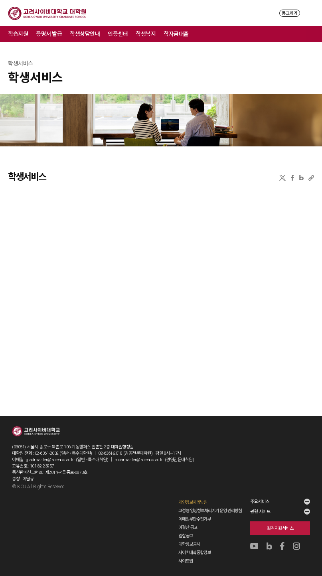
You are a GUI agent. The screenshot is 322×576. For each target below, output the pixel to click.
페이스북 (292, 178)
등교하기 (290, 13)
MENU (310, 13)
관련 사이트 (260, 511)
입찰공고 (185, 536)
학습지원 (18, 34)
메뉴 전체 (314, 34)
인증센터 (118, 34)
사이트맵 (185, 561)
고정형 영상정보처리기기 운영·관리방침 (210, 510)
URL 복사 (311, 178)
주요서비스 (259, 501)
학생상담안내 (85, 34)
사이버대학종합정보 (194, 552)
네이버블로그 (301, 178)
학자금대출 (176, 34)
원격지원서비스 (280, 528)
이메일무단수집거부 (194, 519)
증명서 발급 (49, 34)
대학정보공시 (189, 544)
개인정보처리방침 (192, 502)
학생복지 (146, 34)
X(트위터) (282, 178)
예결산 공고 (187, 527)
